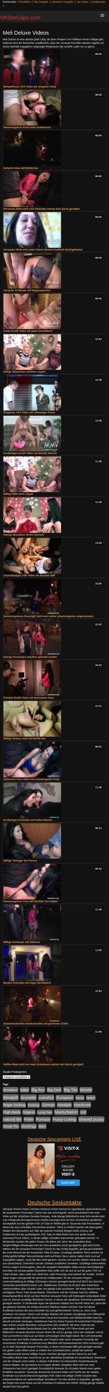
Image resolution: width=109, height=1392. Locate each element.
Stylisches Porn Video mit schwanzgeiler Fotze (31, 779)
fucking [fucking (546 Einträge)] (33, 1105)
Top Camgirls (41, 1)
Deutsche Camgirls (62, 1)
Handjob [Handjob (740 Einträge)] (64, 1105)
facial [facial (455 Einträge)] (80, 1098)
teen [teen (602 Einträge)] (42, 1126)
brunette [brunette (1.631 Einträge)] (28, 1097)
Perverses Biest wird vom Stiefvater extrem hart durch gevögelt (41, 208)
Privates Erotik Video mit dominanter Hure (28, 697)
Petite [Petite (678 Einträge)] (28, 1119)
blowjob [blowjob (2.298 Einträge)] (10, 1097)
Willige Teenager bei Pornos (20, 860)
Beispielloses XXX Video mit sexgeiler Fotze (29, 86)
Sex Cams (82, 1)
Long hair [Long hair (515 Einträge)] (45, 1112)
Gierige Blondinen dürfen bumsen (23, 534)
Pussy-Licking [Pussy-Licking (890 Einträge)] (64, 1119)
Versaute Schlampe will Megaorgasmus (26, 290)
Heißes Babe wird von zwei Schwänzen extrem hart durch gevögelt (43, 1064)
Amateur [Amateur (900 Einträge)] (10, 1090)
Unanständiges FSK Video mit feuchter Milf (29, 575)
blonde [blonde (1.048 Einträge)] (86, 1090)
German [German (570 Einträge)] (48, 1105)
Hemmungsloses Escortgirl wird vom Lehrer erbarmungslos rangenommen (48, 616)
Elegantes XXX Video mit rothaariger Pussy (29, 412)
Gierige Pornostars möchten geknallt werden (30, 657)
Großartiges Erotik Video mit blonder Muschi (30, 453)
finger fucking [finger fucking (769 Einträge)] (14, 1105)
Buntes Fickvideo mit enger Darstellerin (27, 982)
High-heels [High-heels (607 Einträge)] (11, 1112)
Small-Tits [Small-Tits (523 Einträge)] (11, 1126)
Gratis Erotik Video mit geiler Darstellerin (28, 330)
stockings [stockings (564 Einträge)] (28, 1126)
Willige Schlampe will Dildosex (21, 942)
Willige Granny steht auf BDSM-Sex (24, 738)
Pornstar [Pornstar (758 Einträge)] (43, 1119)
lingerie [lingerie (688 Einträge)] (29, 1112)
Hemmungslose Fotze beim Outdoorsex (27, 127)
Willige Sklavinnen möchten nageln (24, 371)
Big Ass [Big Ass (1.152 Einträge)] (38, 1090)
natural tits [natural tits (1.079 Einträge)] (12, 1119)
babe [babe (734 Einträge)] (25, 1090)
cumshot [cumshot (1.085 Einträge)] (46, 1097)
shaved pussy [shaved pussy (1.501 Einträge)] (91, 1119)
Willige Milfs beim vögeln (18, 493)
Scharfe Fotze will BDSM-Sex (20, 168)
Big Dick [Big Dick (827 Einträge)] (54, 1090)
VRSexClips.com (20, 17)
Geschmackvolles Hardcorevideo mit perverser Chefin (35, 1023)
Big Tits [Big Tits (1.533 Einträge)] (70, 1089)
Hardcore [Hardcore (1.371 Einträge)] (82, 1105)
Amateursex (98, 1)
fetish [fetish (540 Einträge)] (91, 1098)
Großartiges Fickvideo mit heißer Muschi (27, 820)
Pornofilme (24, 1)
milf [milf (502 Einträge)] (83, 1112)
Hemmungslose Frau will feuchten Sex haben (30, 901)
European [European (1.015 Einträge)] (64, 1097)
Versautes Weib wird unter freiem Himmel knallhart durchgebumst (43, 249)
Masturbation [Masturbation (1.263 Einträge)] (66, 1112)
